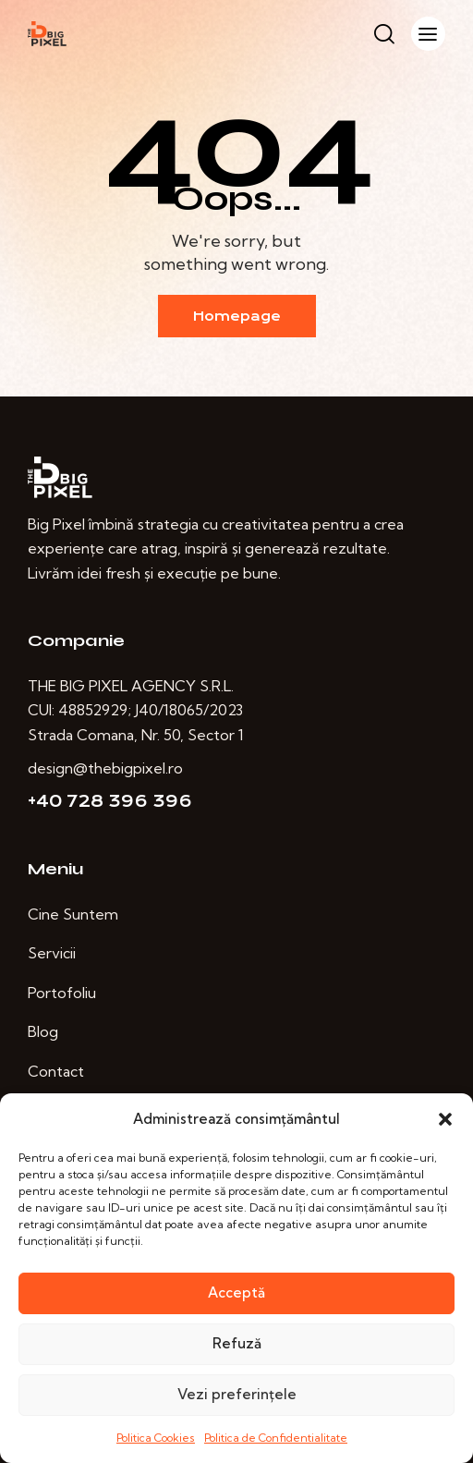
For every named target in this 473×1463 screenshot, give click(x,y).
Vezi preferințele (237, 1394)
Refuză (236, 1343)
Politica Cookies (155, 1438)
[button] (445, 1119)
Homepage (237, 316)
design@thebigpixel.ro (105, 768)
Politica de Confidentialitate (275, 1438)
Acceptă (236, 1292)
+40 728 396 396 (110, 801)
